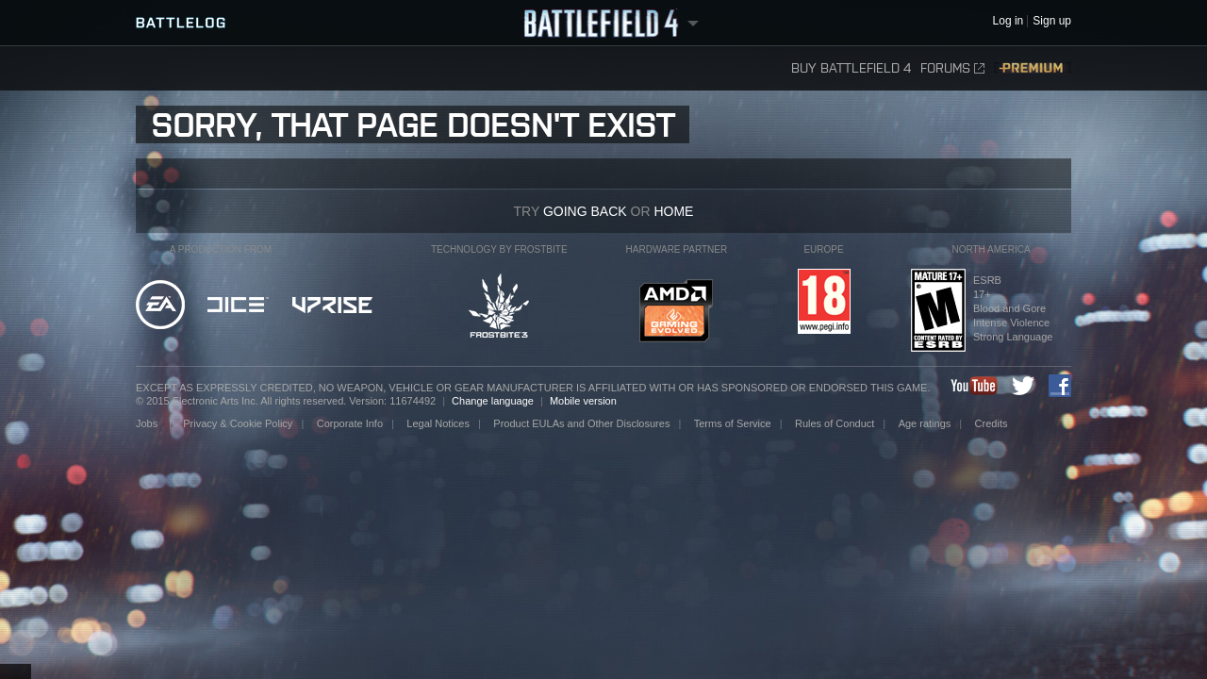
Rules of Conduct (834, 423)
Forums (952, 68)
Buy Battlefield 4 (851, 68)
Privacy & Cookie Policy (237, 423)
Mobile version (583, 400)
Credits (991, 423)
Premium (1032, 68)
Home (673, 211)
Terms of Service (732, 423)
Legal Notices (438, 423)
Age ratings (925, 423)
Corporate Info (350, 423)
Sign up (1052, 21)
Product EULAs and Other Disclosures (581, 423)
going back (585, 211)
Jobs (148, 423)
